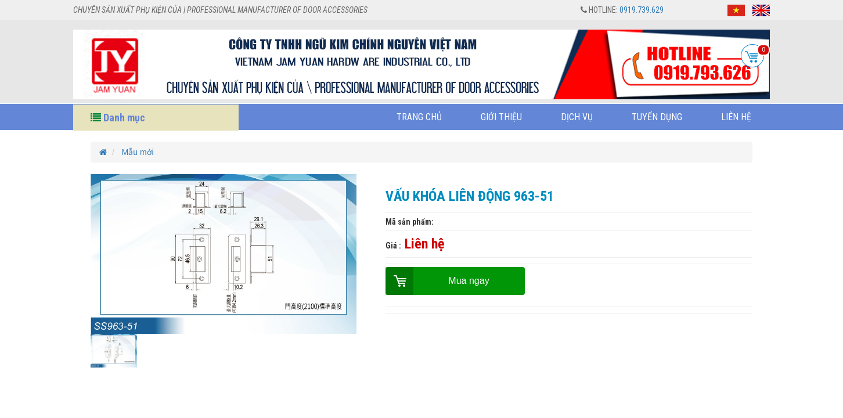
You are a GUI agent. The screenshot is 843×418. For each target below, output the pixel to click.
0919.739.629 (641, 10)
